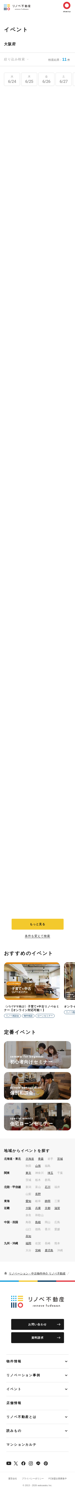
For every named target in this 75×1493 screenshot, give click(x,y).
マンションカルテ (21, 1444)
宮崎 (38, 1250)
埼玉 (50, 1172)
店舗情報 (14, 1403)
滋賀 (57, 1208)
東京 (28, 1172)
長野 (38, 1194)
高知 (28, 1236)
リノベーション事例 (23, 1375)
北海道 (30, 1158)
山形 (38, 1165)
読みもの (14, 1430)
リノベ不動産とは (21, 1417)
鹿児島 (49, 1250)
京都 (47, 1208)
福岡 (28, 1243)
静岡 (47, 1201)
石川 (47, 1187)
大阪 (28, 1208)
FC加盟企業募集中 (58, 1478)
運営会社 (12, 1478)
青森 (41, 1158)
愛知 (28, 1201)
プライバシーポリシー (33, 1478)
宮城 (60, 1158)
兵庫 (38, 1208)
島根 (38, 1222)
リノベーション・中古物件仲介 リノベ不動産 (37, 1273)
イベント (14, 1389)
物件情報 (14, 1361)
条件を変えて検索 (37, 936)
